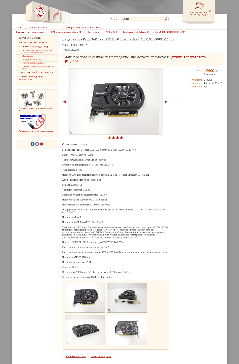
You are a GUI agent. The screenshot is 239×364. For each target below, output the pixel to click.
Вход (23, 27)
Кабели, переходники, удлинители (31, 80)
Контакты (95, 27)
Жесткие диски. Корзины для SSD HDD (38, 70)
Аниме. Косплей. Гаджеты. (33, 45)
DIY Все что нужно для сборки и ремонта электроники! (37, 54)
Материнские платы (31, 62)
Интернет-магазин (76, 27)
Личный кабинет (39, 27)
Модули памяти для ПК (33, 66)
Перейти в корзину (100, 356)
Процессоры (27, 59)
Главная (20, 32)
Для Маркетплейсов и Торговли (36, 75)
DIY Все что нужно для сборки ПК (37, 49)
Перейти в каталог (76, 356)
